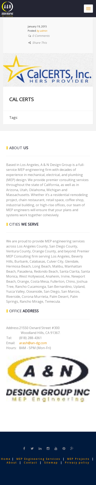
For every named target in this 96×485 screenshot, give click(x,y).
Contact (32, 462)
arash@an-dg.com (33, 343)
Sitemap (51, 462)
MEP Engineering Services (38, 459)
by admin (42, 30)
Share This (39, 43)
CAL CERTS (21, 99)
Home (6, 459)
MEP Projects (78, 459)
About (12, 462)
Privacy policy (77, 462)
